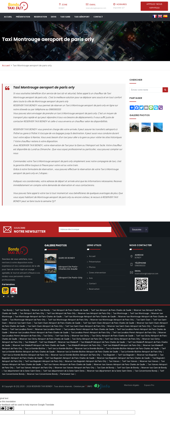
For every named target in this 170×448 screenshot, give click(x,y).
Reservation (40, 16)
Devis (53, 16)
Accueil (8, 16)
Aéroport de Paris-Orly (70, 277)
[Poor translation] (9, 408)
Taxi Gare (65, 16)
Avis (91, 278)
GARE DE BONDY (66, 258)
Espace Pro (149, 385)
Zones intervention (97, 272)
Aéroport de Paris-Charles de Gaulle (68, 267)
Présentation (23, 16)
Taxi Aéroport (82, 16)
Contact (98, 16)
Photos (92, 267)
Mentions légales (131, 385)
